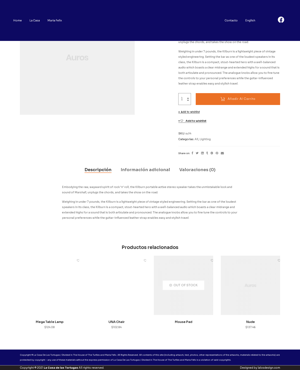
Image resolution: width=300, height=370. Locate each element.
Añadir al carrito (241, 99)
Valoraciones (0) (197, 169)
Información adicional (145, 169)
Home (17, 20)
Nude (250, 322)
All (196, 139)
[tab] (98, 170)
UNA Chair (116, 322)
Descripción (98, 169)
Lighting (205, 139)
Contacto (231, 20)
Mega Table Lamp (50, 322)
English (250, 20)
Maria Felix (54, 20)
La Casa (34, 20)
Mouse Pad (183, 322)
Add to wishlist (190, 112)
